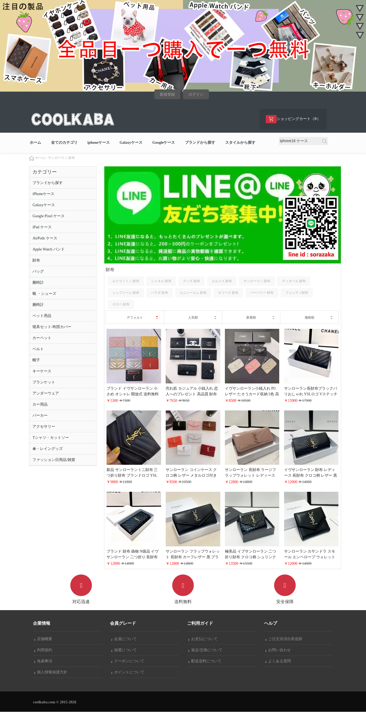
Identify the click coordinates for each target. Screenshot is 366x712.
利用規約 (43, 650)
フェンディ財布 (296, 293)
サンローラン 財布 (61, 158)
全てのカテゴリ (64, 143)
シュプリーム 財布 (125, 293)
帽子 (36, 360)
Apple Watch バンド (48, 250)
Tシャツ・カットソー (50, 438)
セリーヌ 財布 (228, 293)
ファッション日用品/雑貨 (53, 460)
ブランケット (43, 382)
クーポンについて (127, 661)
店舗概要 (43, 639)
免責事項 (43, 661)
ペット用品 (41, 316)
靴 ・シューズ (44, 294)
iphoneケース (98, 143)
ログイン (196, 94)
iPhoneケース (43, 194)
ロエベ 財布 (120, 304)
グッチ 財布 (191, 281)
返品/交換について (205, 650)
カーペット (41, 338)
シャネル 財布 (161, 281)
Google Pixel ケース (48, 216)
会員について (124, 639)
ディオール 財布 (294, 281)
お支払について (203, 639)
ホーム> (41, 158)
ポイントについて (127, 672)
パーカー (40, 416)
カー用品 (40, 405)
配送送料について (204, 661)
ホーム (35, 143)
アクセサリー (43, 427)
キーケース (41, 371)
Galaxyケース (130, 143)
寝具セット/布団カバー (51, 327)
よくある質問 (278, 661)
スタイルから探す (240, 143)
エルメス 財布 (222, 281)
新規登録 (167, 94)
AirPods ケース (44, 238)
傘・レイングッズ (47, 449)
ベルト (38, 349)
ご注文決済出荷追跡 (283, 639)
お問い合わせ (278, 650)
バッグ (38, 272)
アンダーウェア (45, 394)
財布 (36, 261)
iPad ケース (41, 227)
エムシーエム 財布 (193, 293)
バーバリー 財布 (262, 293)
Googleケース (163, 143)
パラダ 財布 (159, 293)
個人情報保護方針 (50, 672)
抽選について (124, 650)
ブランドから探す (200, 143)
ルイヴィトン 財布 (125, 281)
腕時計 (38, 283)
